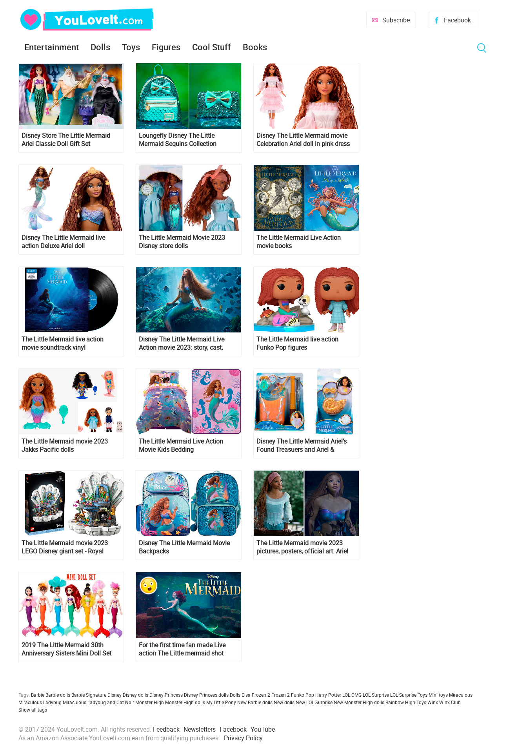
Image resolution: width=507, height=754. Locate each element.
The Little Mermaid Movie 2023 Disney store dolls (182, 242)
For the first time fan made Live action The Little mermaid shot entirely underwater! (182, 649)
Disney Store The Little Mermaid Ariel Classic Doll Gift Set (66, 139)
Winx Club (450, 702)
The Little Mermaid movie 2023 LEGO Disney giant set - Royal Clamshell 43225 (65, 547)
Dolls (100, 47)
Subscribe (396, 20)
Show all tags (32, 710)
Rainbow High (400, 702)
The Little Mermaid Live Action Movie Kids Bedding (181, 445)
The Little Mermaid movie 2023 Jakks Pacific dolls (65, 445)
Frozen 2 (280, 695)
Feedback (166, 729)
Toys (131, 47)
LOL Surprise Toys (408, 695)
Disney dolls (135, 695)
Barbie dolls (57, 695)
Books (255, 47)
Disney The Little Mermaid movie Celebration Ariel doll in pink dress (303, 139)
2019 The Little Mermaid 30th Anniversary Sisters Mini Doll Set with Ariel (66, 649)
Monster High (149, 702)
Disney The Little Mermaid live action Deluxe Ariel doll (63, 242)
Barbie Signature (88, 695)
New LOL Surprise (314, 702)
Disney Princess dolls (206, 695)
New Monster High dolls (359, 702)
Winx (432, 702)
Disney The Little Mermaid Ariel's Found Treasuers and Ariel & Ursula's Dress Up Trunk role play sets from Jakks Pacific (301, 445)
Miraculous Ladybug (40, 702)
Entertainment (51, 47)
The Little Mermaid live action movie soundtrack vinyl (63, 343)
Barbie (37, 695)
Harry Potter (328, 695)
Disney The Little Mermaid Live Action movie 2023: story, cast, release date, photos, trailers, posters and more (181, 343)
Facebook (457, 20)
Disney (114, 695)
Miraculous (460, 695)
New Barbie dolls (255, 702)
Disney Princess (166, 695)
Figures (166, 47)
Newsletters (200, 729)
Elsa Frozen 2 (256, 695)
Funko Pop (302, 695)
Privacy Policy (243, 738)
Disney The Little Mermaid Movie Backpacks (184, 547)
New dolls (284, 702)
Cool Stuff (211, 47)
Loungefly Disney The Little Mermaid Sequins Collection (177, 139)
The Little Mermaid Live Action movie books (298, 242)
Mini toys (438, 695)
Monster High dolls (185, 702)
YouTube (263, 729)
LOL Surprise (376, 695)
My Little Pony (221, 702)
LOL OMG (352, 695)
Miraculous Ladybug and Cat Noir (98, 702)
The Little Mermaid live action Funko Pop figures (297, 343)
